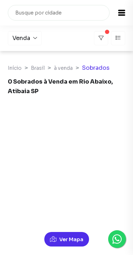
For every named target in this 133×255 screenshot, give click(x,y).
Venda (24, 38)
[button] (121, 12)
